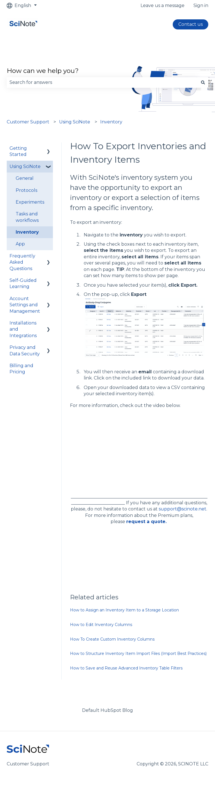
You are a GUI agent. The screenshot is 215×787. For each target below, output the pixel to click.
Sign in (200, 5)
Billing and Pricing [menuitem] (21, 368)
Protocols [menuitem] (26, 190)
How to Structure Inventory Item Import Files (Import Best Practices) (138, 653)
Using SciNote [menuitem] (25, 166)
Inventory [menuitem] (27, 232)
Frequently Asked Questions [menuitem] (22, 262)
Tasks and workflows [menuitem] (27, 217)
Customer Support (28, 122)
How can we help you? (43, 71)
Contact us (190, 24)
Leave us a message (162, 5)
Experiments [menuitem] (30, 202)
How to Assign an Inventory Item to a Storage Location (124, 610)
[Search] (203, 82)
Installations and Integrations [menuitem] (23, 329)
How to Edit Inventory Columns (101, 624)
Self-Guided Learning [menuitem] (23, 283)
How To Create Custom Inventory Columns (112, 639)
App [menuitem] (20, 244)
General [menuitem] (25, 178)
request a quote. (146, 521)
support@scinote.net (182, 509)
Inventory (111, 122)
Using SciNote (74, 122)
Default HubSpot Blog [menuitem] (107, 710)
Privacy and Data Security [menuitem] (25, 350)
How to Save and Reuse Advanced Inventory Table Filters (126, 668)
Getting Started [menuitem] (18, 151)
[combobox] (102, 82)
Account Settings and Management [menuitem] (25, 305)
